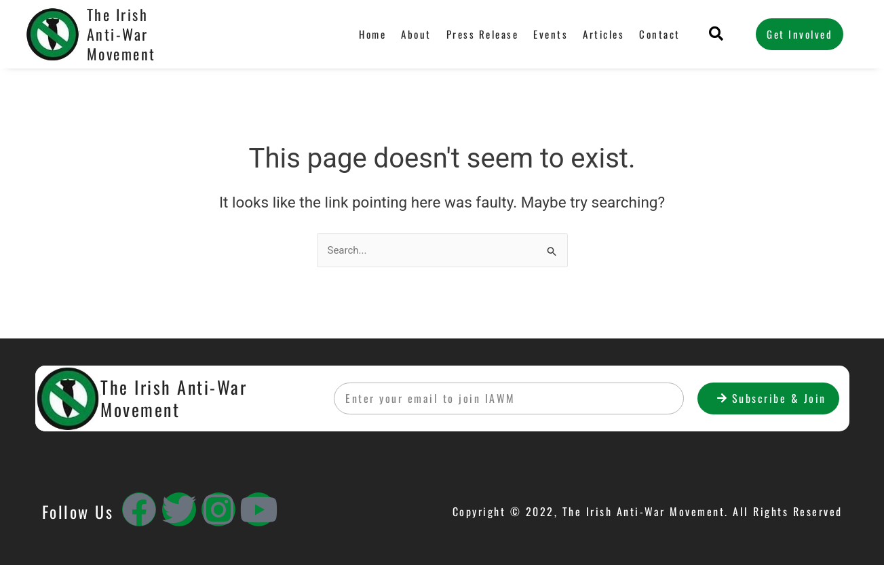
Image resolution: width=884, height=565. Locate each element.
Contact (659, 33)
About (416, 33)
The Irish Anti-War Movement (121, 33)
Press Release (482, 33)
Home (372, 33)
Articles (603, 33)
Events (550, 33)
